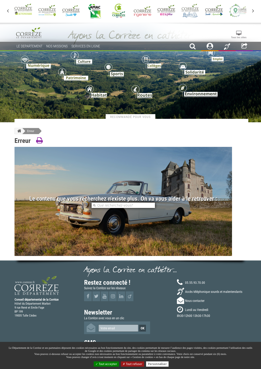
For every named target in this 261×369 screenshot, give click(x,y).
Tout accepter (106, 364)
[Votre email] (118, 328)
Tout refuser (132, 364)
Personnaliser (157, 364)
